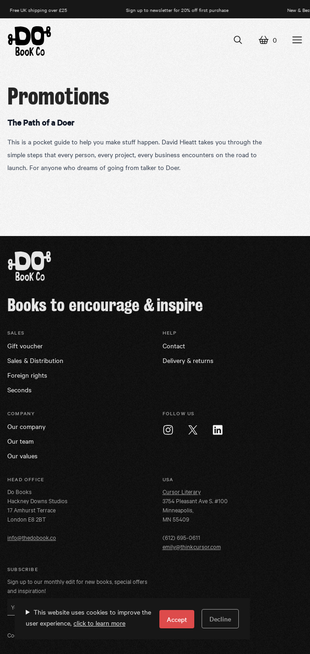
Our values (22, 455)
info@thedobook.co (31, 537)
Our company (26, 426)
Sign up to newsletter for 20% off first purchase (180, 9)
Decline (220, 618)
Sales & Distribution (35, 360)
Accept (177, 619)
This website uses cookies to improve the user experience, (88, 617)
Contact (174, 345)
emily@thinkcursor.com (192, 546)
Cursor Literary (182, 491)
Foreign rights (27, 374)
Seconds (19, 389)
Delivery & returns (188, 360)
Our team (20, 440)
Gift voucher (25, 345)
